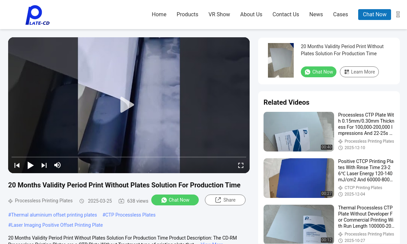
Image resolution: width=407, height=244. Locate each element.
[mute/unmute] (57, 165)
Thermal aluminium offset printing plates (54, 215)
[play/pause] (30, 165)
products (187, 14)
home (159, 14)
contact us (286, 14)
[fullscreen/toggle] (241, 165)
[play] (128, 105)
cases (340, 14)
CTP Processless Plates (130, 215)
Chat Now (375, 14)
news (316, 14)
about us (251, 14)
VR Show (219, 14)
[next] (44, 165)
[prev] (17, 165)
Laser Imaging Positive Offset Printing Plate (57, 225)
